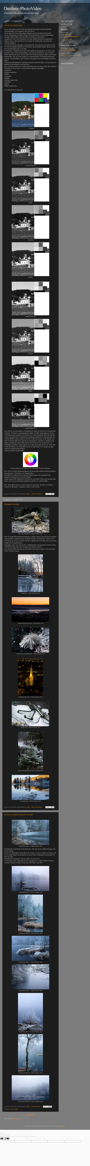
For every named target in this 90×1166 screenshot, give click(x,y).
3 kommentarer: (35, 1106)
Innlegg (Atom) (15, 1118)
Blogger (63, 1126)
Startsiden (30, 1115)
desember (67, 34)
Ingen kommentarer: (37, 494)
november (67, 40)
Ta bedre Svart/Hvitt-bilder (13, 25)
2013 (64, 32)
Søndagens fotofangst (11, 504)
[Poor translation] (7, 1138)
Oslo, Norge (14, 1109)
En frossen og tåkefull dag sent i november (18, 815)
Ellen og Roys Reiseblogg (68, 50)
